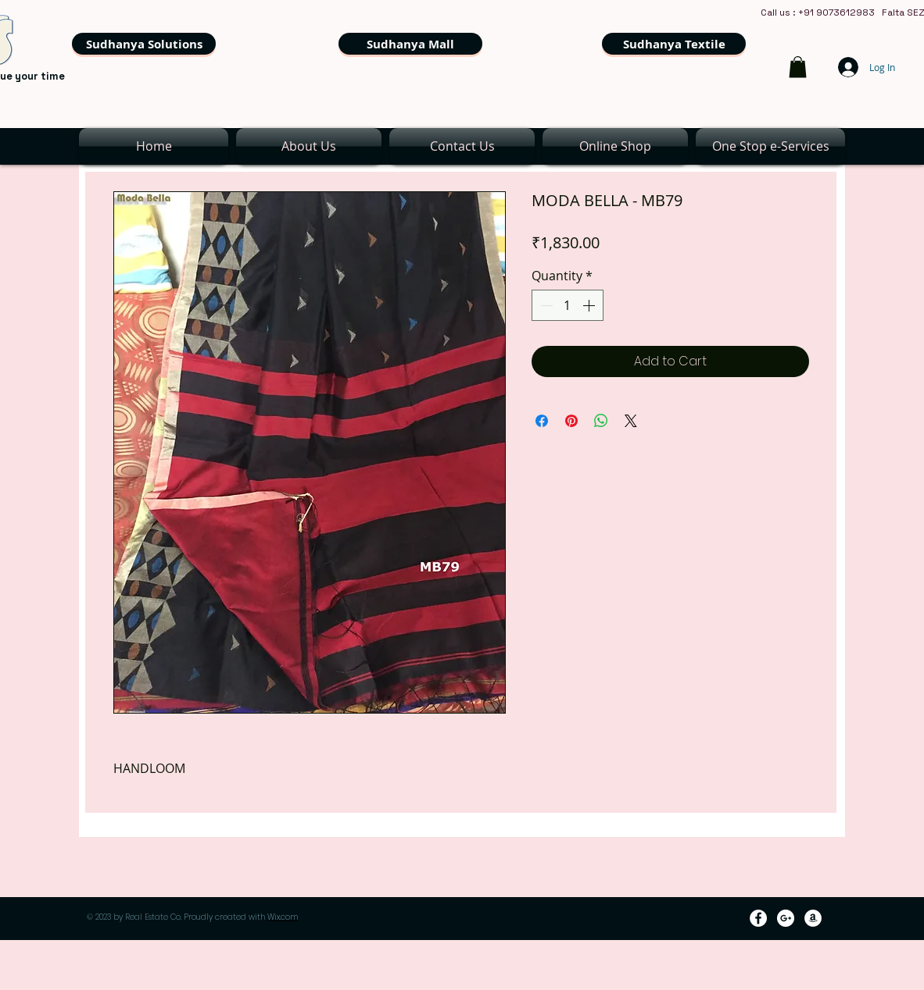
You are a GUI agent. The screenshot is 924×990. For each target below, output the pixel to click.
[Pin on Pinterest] (571, 420)
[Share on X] (630, 420)
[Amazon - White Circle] (813, 918)
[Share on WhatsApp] (601, 420)
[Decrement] (545, 305)
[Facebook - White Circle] (758, 918)
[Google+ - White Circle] (785, 918)
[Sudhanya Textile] (674, 44)
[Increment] (590, 305)
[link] (798, 66)
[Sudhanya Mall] (410, 44)
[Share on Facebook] (541, 420)
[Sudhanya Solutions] (144, 44)
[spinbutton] (567, 305)
